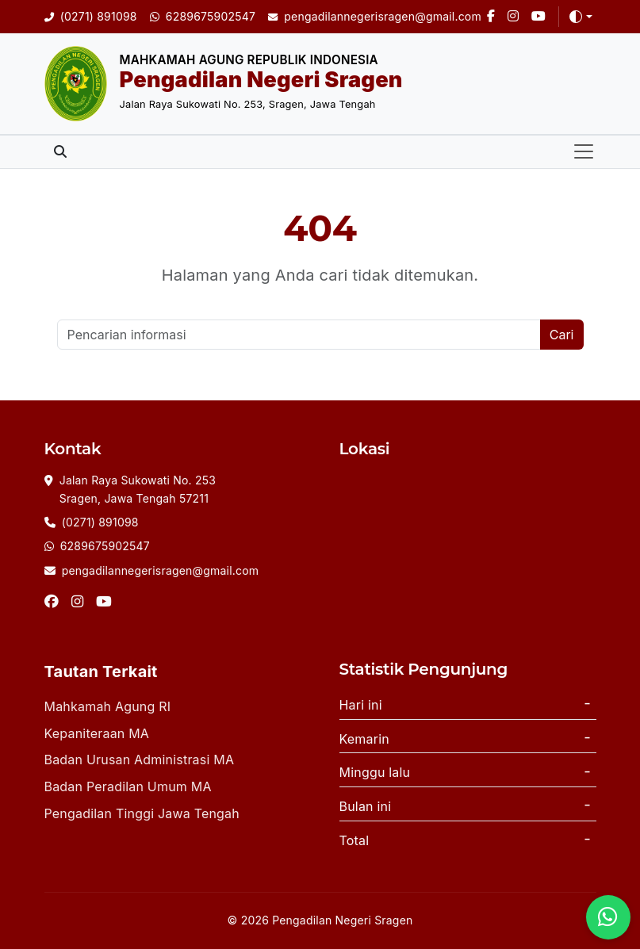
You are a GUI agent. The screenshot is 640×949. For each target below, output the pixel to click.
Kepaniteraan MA (97, 733)
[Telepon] (90, 16)
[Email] (374, 16)
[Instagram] (513, 16)
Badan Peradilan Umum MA (128, 786)
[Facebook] (491, 16)
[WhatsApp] (202, 16)
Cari (562, 334)
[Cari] (299, 335)
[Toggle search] (60, 151)
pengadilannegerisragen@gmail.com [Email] (160, 570)
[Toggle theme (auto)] (580, 16)
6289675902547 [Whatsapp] (105, 546)
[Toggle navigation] (583, 151)
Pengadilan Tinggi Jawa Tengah (142, 813)
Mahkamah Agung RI (107, 706)
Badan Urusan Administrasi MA (139, 759)
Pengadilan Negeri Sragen (261, 80)
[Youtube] (538, 16)
